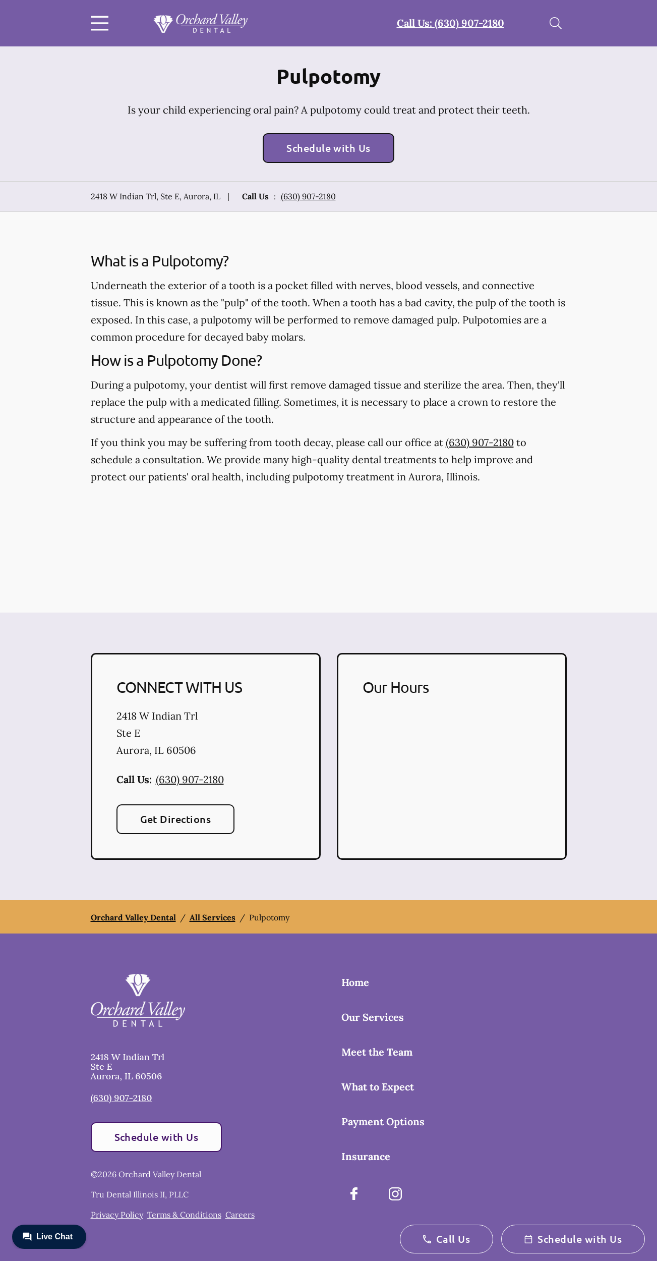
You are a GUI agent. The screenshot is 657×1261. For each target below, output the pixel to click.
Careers (240, 1215)
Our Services (372, 1017)
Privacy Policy (117, 1215)
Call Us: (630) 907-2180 (450, 23)
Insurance (365, 1156)
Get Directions (175, 819)
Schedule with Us (328, 147)
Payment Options (383, 1121)
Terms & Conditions (184, 1215)
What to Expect (377, 1086)
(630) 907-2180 (308, 196)
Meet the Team (376, 1052)
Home (355, 982)
